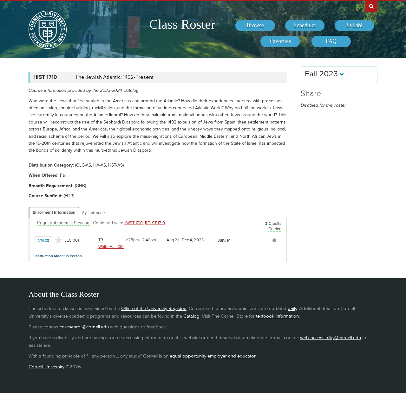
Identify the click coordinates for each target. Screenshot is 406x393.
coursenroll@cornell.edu (84, 327)
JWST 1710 (133, 222)
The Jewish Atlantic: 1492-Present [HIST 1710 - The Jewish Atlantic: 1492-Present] (114, 77)
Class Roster (182, 24)
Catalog (191, 316)
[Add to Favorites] (58, 240)
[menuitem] (255, 25)
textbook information (277, 316)
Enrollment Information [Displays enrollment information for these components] (54, 212)
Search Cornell (371, 6)
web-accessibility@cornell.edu (330, 338)
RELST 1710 (155, 222)
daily (292, 309)
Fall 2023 (324, 74)
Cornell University (46, 367)
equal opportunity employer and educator (212, 356)
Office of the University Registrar (154, 309)
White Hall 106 (111, 246)
